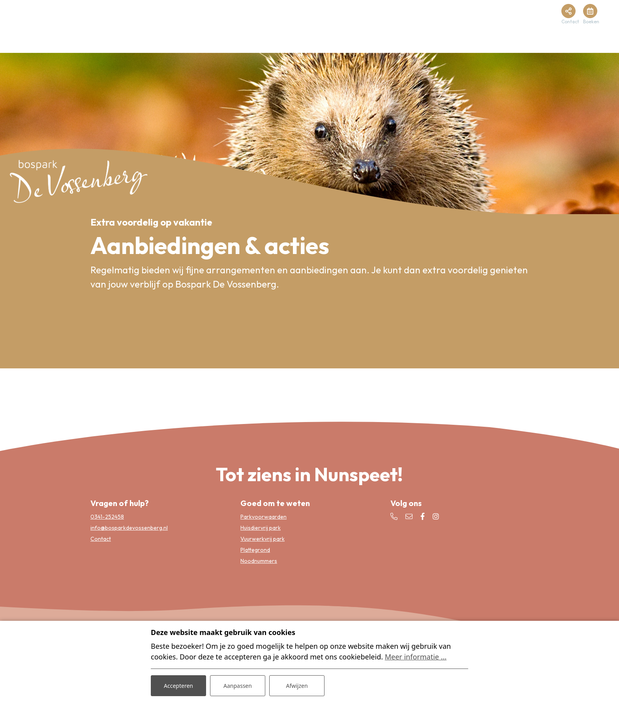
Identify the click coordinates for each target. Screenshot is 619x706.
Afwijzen (297, 685)
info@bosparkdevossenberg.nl (129, 527)
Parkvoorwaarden (263, 516)
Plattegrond (255, 549)
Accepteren (178, 685)
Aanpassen (237, 685)
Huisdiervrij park (260, 527)
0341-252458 (107, 516)
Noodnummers (258, 560)
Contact (100, 538)
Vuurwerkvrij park (262, 538)
